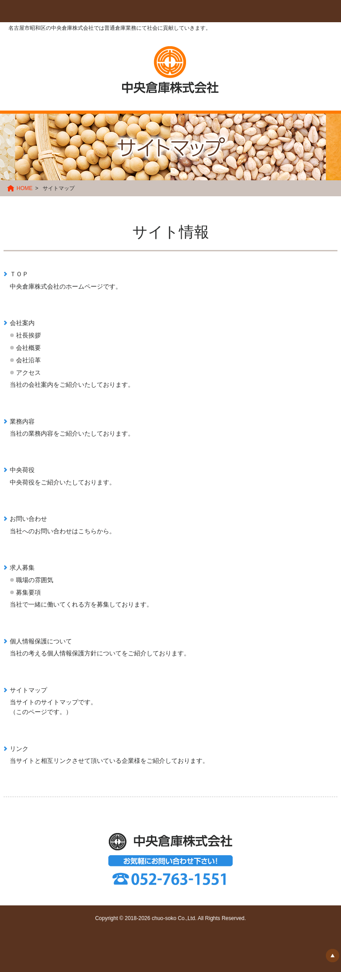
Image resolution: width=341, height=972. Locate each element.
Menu (30, 11)
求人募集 (22, 567)
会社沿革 (28, 360)
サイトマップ (28, 690)
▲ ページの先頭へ (332, 955)
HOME (24, 188)
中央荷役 (22, 469)
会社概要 (28, 347)
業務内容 (22, 421)
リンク (19, 748)
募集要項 (28, 592)
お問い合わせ (28, 518)
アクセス (28, 372)
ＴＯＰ (19, 274)
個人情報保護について (41, 641)
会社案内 (22, 322)
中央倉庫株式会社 (170, 70)
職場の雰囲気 (34, 579)
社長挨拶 (28, 335)
